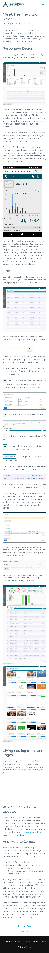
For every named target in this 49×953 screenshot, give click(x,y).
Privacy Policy (24, 947)
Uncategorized (10, 23)
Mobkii (43, 942)
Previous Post (24, 926)
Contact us (32, 255)
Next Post (25, 931)
